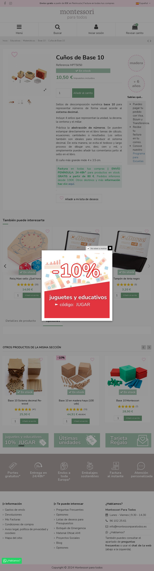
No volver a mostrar (99, 248)
